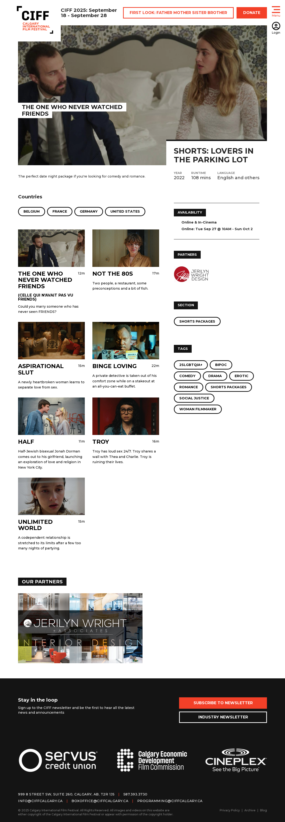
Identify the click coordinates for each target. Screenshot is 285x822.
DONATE (251, 12)
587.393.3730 (135, 794)
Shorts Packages (197, 321)
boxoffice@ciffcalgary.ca (99, 801)
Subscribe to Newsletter (223, 703)
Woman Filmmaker (197, 409)
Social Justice (194, 398)
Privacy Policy (230, 810)
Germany (89, 211)
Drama (215, 376)
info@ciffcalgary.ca (40, 801)
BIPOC (221, 365)
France (59, 211)
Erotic (241, 376)
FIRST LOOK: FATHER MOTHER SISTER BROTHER (178, 12)
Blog (263, 810)
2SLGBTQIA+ (190, 365)
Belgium (32, 211)
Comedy (187, 376)
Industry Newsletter (223, 717)
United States (125, 211)
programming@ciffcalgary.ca (170, 801)
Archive (250, 810)
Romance (188, 387)
